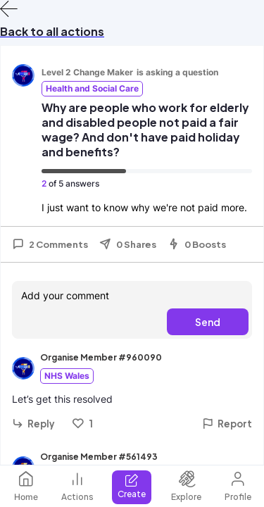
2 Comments (50, 244)
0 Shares (127, 244)
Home (26, 486)
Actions (77, 486)
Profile (238, 486)
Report (227, 424)
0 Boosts (197, 244)
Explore (186, 486)
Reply (33, 424)
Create (132, 486)
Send (207, 321)
